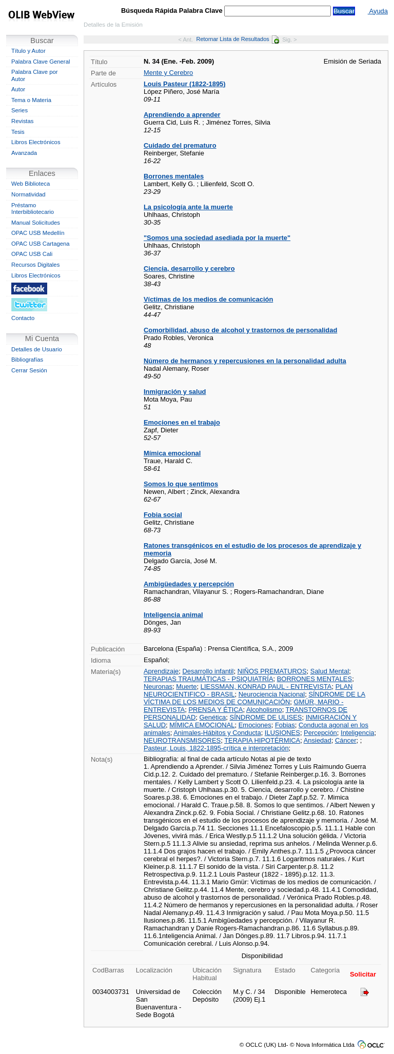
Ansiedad (317, 740)
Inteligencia (357, 733)
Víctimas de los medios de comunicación (208, 299)
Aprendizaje (161, 671)
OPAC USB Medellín (38, 233)
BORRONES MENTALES (314, 679)
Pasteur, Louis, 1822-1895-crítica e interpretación (216, 748)
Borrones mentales (174, 176)
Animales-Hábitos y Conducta (217, 733)
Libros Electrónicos (36, 142)
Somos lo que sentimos (181, 484)
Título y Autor (28, 51)
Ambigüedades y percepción (189, 584)
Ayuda (378, 11)
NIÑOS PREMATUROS (272, 671)
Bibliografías (27, 359)
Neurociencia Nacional (272, 694)
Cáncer (346, 740)
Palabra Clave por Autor (34, 75)
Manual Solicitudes (35, 223)
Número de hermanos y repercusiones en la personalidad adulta (245, 361)
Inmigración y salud (175, 391)
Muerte (186, 686)
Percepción (320, 733)
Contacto (22, 318)
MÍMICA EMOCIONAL (201, 725)
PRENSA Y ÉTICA (215, 709)
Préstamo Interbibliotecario (32, 208)
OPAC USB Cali (31, 254)
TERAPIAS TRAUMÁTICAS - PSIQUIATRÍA (208, 679)
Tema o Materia (31, 100)
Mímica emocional (172, 453)
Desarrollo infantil (207, 671)
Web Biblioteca (30, 184)
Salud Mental (329, 671)
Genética (213, 717)
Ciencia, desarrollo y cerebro (189, 268)
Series (19, 110)
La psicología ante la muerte (188, 207)
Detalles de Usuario (36, 349)
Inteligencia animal (173, 615)
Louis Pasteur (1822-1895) (185, 84)
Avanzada (24, 153)
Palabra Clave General (40, 61)
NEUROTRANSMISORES (182, 740)
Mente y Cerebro (168, 72)
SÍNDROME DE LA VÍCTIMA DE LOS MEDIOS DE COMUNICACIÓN (254, 698)
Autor (18, 89)
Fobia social (163, 515)
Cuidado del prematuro (180, 145)
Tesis (18, 132)
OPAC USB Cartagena (40, 244)
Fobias (285, 725)
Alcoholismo (264, 709)
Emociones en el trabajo (182, 422)
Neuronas (158, 686)
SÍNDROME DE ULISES (266, 717)
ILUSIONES (282, 733)
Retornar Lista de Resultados (237, 39)
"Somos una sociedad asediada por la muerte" (217, 238)
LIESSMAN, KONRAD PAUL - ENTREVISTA (266, 686)
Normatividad (28, 194)
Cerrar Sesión (29, 370)
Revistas (22, 121)
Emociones (255, 725)
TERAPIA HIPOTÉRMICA (262, 740)
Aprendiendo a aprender (182, 114)
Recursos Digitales (35, 265)
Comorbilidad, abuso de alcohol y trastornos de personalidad (240, 330)
